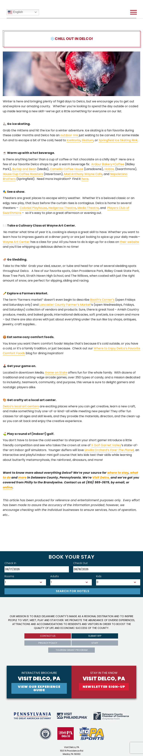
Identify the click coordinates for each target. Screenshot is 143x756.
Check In (10, 563)
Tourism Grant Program (72, 650)
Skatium (87, 140)
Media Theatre (88, 208)
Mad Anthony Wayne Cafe (83, 174)
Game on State (56, 372)
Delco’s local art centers (21, 406)
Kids (98, 576)
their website (129, 242)
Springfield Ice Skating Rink (118, 140)
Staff (94, 643)
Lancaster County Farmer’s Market (65, 305)
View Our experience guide (39, 688)
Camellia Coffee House (66, 169)
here (85, 179)
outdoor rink (69, 135)
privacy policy (47, 643)
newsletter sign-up (104, 686)
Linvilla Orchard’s (109, 450)
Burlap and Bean (24, 169)
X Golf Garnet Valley (106, 445)
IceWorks (73, 140)
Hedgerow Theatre (62, 208)
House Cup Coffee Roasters (23, 174)
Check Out (80, 563)
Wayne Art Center (16, 242)
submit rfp (94, 636)
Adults (54, 576)
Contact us (47, 636)
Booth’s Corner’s (102, 300)
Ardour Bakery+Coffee (107, 164)
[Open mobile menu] (133, 12)
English (15, 12)
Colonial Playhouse (33, 208)
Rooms (9, 576)
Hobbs (109, 169)
